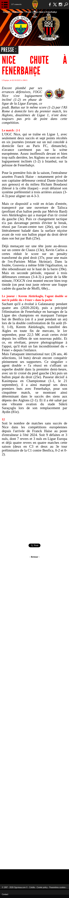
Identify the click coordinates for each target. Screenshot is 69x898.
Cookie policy (42, 887)
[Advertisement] (34, 500)
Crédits (32, 887)
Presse (28, 12)
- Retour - (34, 556)
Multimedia (17, 12)
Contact (5, 894)
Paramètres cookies (57, 887)
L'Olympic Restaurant (34, 874)
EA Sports (15, 874)
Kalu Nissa (58, 874)
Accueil (6, 12)
